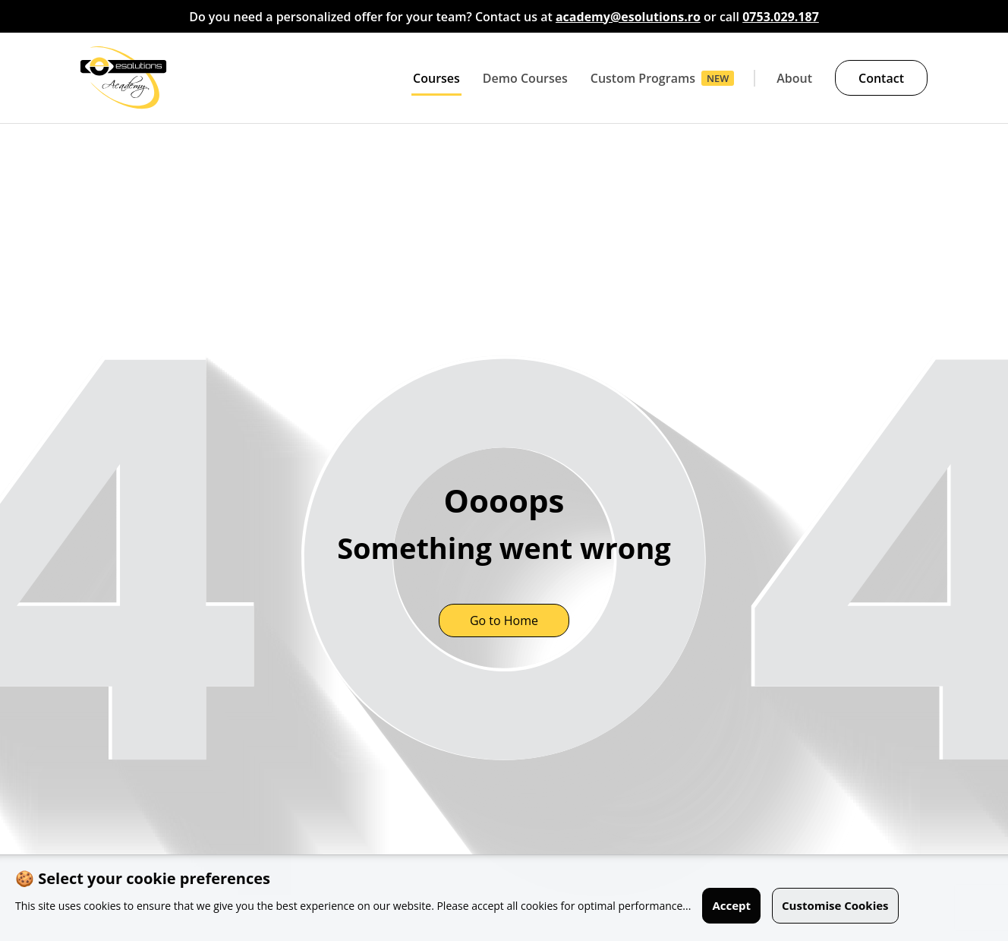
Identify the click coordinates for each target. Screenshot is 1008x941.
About (794, 78)
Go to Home (504, 620)
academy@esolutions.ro (628, 16)
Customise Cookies (835, 905)
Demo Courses (525, 78)
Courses (436, 78)
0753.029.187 (780, 16)
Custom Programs (643, 78)
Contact (881, 78)
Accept (731, 905)
